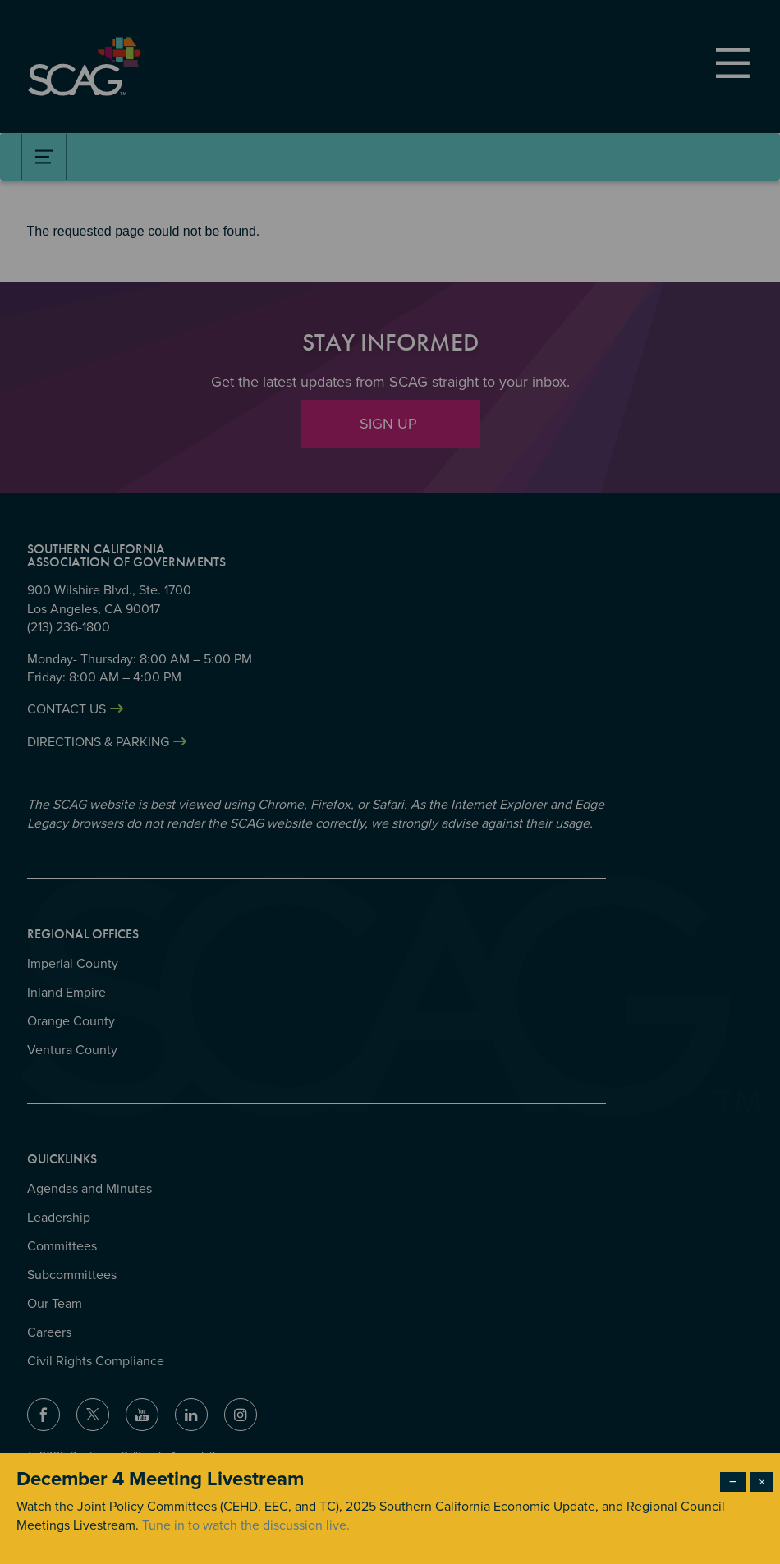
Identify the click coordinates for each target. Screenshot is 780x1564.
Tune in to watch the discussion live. (246, 1525)
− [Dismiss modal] (732, 1482)
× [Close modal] (762, 1482)
